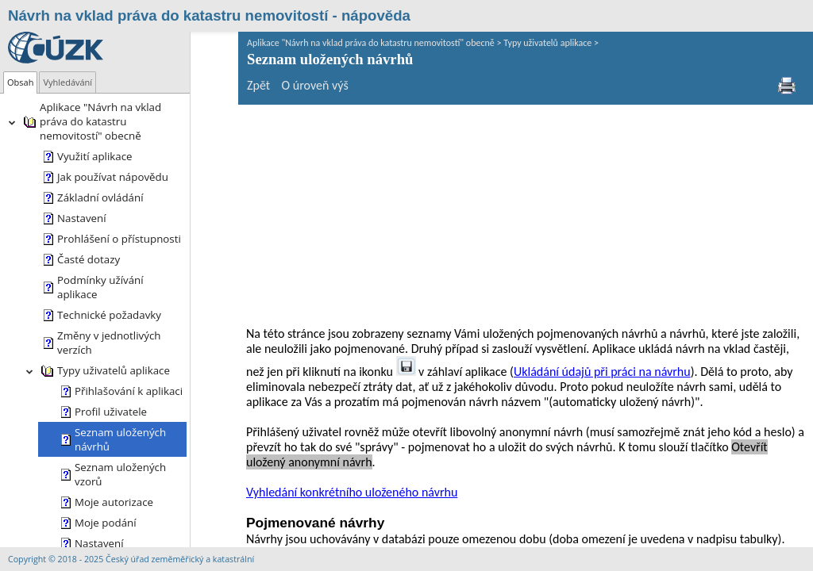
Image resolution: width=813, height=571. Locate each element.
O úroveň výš (267, 85)
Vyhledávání (67, 82)
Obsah (20, 82)
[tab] (20, 82)
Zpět (210, 85)
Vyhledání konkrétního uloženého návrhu (304, 285)
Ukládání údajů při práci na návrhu (498, 165)
